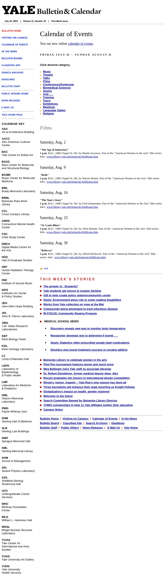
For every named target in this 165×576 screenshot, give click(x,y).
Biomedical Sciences (57, 87)
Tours (46, 100)
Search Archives (96, 423)
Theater (48, 74)
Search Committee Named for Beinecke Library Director (80, 400)
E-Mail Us (113, 427)
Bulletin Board (49, 423)
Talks (46, 78)
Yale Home (131, 427)
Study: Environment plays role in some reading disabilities (82, 299)
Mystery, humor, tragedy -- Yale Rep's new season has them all (84, 382)
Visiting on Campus (76, 418)
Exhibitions (50, 103)
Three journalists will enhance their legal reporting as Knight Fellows (89, 387)
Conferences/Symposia (58, 84)
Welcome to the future (58, 396)
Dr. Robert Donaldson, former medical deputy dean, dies (80, 373)
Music (47, 71)
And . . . (48, 94)
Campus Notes (53, 409)
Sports (47, 91)
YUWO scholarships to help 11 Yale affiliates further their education (88, 405)
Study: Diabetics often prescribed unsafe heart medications (90, 342)
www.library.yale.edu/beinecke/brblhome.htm (72, 156)
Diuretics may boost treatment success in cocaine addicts (88, 349)
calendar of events (80, 43)
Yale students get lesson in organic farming (72, 290)
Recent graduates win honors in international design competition (86, 378)
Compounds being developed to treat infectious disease (80, 308)
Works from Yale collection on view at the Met (73, 304)
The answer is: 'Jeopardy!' (60, 286)
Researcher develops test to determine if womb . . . (84, 335)
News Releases (93, 427)
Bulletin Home (49, 418)
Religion (48, 113)
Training (48, 97)
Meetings (49, 107)
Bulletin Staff (48, 427)
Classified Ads (72, 423)
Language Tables (54, 110)
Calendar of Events (105, 418)
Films (46, 81)
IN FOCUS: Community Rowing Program (70, 313)
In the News (129, 418)
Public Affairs (70, 427)
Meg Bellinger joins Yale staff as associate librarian (77, 369)
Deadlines (117, 423)
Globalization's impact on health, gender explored (76, 391)
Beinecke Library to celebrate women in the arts (75, 359)
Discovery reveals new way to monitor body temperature (87, 328)
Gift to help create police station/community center (77, 295)
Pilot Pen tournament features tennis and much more (78, 364)
